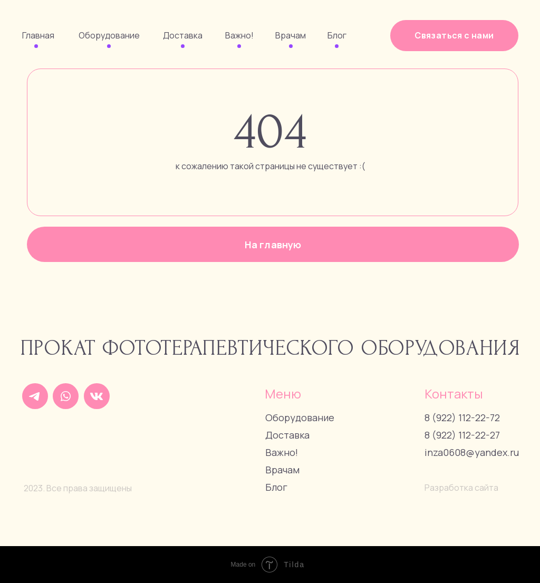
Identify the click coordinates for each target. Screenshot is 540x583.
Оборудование (109, 35)
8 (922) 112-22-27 (462, 435)
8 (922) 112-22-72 (462, 417)
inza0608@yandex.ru (472, 452)
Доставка (182, 35)
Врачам (290, 35)
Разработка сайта (461, 487)
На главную (273, 244)
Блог (336, 35)
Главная (38, 35)
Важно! (239, 35)
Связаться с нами (454, 35)
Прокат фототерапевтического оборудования (270, 348)
